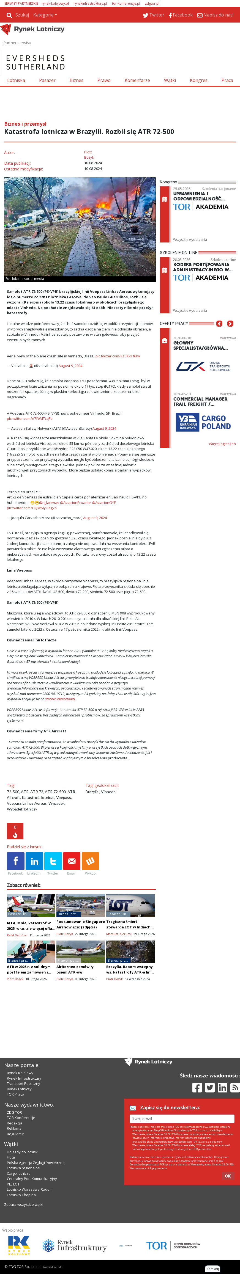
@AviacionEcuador (75, 502)
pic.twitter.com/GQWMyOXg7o (32, 507)
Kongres (199, 80)
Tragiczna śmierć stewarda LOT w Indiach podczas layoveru (128, 927)
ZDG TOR (14, 1112)
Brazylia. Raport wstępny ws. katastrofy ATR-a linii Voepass (129, 972)
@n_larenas (49, 502)
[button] (219, 332)
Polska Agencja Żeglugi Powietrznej (36, 1162)
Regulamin (15, 1133)
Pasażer (47, 80)
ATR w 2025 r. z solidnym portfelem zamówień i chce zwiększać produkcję (31, 972)
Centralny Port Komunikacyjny (32, 1178)
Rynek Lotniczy (19, 1089)
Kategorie (43, 15)
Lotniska (16, 80)
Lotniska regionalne (23, 1167)
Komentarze (137, 80)
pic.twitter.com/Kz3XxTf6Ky (118, 356)
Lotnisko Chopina (21, 1194)
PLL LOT (13, 1184)
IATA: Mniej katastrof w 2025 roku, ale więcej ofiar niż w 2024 (30, 928)
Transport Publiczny (23, 1083)
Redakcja (14, 1123)
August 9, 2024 (70, 365)
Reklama (14, 1128)
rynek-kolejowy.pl (55, 3)
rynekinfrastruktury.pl (90, 3)
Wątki (170, 80)
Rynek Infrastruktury (24, 1078)
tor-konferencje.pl (126, 3)
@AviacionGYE (104, 502)
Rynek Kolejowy (20, 1072)
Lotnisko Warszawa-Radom (30, 1189)
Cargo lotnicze (19, 1173)
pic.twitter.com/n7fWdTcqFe (30, 418)
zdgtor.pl (152, 3)
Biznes (76, 80)
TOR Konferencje (21, 1117)
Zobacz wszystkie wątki (23, 1204)
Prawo (104, 80)
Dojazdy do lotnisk (22, 1151)
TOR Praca (15, 1094)
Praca (227, 80)
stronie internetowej (60, 698)
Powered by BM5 (52, 1267)
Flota (11, 1157)
